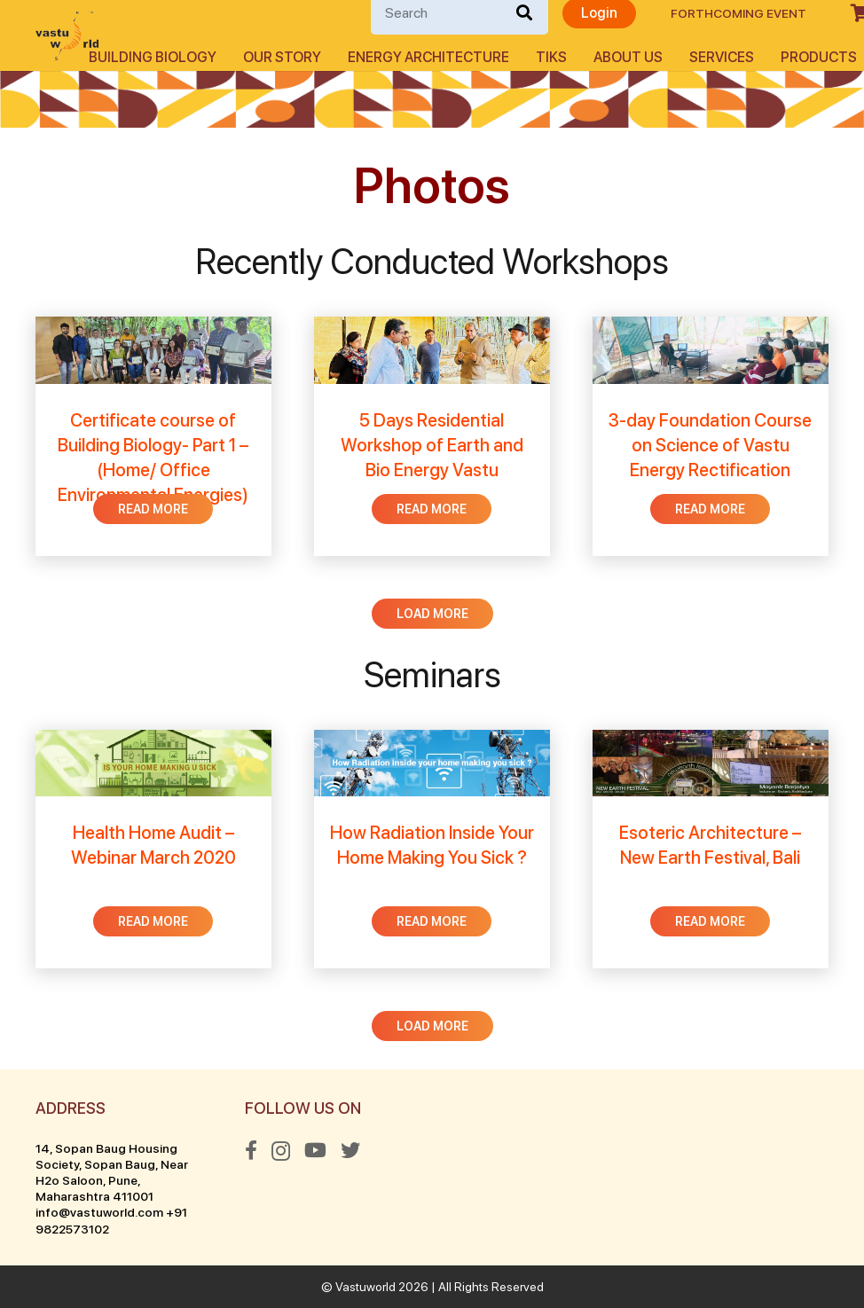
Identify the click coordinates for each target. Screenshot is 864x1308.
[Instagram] (280, 1151)
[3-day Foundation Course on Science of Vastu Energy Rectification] (711, 436)
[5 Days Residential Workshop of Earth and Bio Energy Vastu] (432, 436)
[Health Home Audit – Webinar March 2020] (153, 849)
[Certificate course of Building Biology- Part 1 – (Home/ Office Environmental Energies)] (153, 436)
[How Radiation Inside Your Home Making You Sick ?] (432, 849)
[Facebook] (251, 1150)
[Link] (66, 36)
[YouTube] (315, 1150)
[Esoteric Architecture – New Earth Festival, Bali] (711, 849)
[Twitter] (350, 1150)
